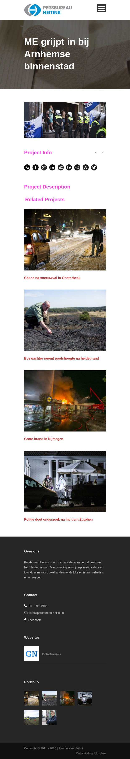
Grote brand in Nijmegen (43, 439)
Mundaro (100, 753)
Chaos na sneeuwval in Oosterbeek (52, 278)
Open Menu (101, 8)
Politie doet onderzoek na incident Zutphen (58, 519)
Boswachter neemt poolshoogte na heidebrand (61, 358)
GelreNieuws (51, 654)
